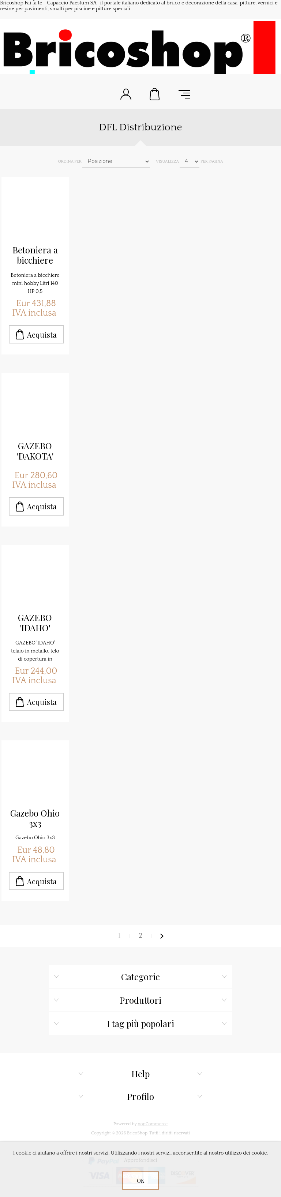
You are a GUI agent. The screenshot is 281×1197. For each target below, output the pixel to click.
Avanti (162, 936)
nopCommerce (153, 1124)
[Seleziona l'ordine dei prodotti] (116, 161)
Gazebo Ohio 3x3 (35, 818)
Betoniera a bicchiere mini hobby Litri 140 (35, 255)
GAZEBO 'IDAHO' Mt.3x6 (35, 622)
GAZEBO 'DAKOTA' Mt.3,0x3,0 (35, 451)
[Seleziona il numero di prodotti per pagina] (189, 161)
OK (140, 1180)
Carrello (155, 94)
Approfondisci (140, 1160)
